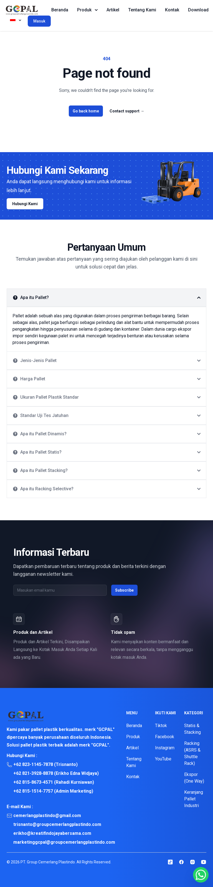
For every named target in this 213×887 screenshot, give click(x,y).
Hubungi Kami (25, 204)
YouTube (163, 759)
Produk (87, 9)
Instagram (164, 747)
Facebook (164, 736)
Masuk (39, 21)
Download (198, 9)
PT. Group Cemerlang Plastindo (48, 862)
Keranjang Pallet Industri (193, 799)
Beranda (59, 9)
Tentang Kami (142, 9)
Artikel (112, 9)
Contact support (127, 111)
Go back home (86, 111)
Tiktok (161, 725)
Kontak (172, 9)
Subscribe (124, 590)
